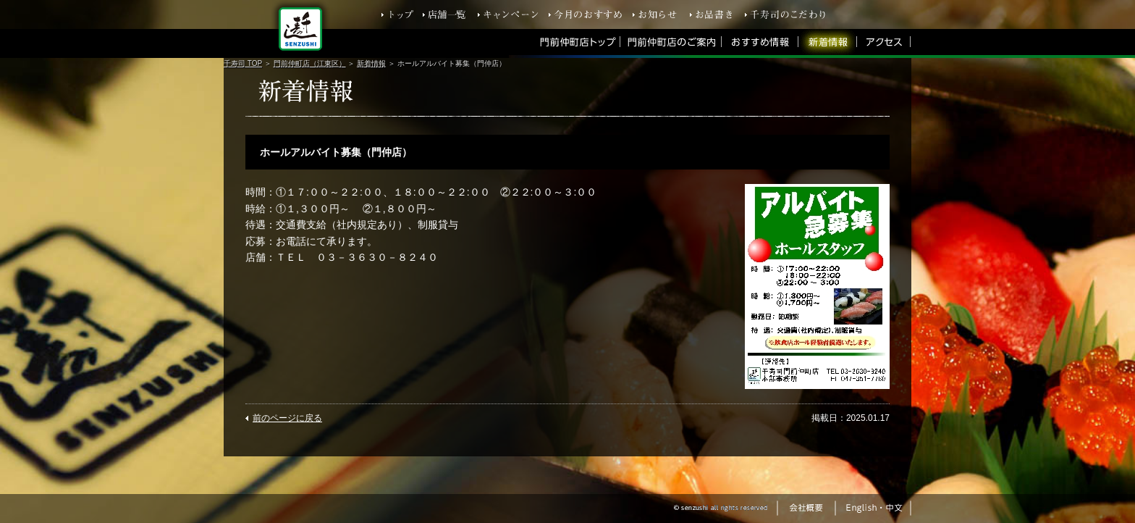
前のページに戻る (287, 418)
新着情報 (371, 63)
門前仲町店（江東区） (310, 63)
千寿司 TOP (243, 63)
